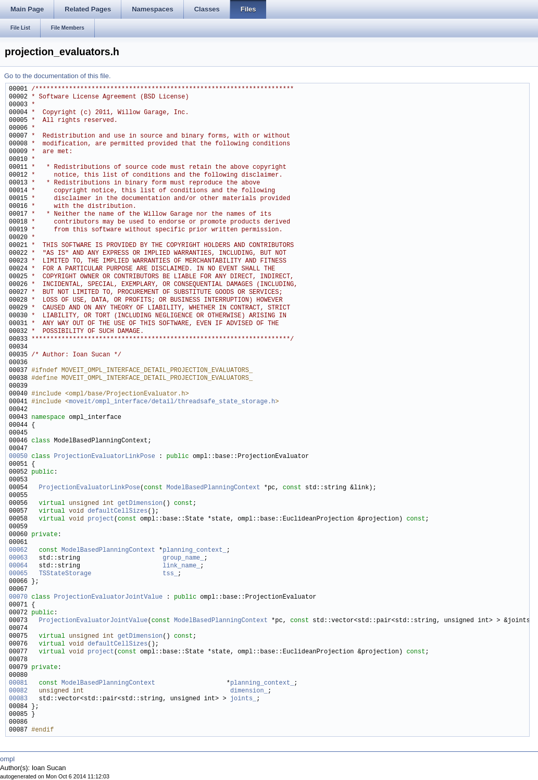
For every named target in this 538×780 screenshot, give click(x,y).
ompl (7, 759)
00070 (18, 597)
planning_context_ (194, 550)
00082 (18, 691)
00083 (18, 699)
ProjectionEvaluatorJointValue (108, 597)
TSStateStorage (65, 573)
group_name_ (183, 558)
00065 (18, 573)
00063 (18, 558)
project (100, 519)
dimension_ (249, 691)
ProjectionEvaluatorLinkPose (104, 456)
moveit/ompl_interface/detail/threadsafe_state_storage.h (172, 402)
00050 (18, 456)
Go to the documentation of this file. (57, 76)
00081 (18, 683)
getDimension (140, 503)
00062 (18, 550)
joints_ (243, 699)
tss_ (170, 573)
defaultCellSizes (117, 511)
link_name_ (181, 566)
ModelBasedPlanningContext (213, 488)
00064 (18, 566)
